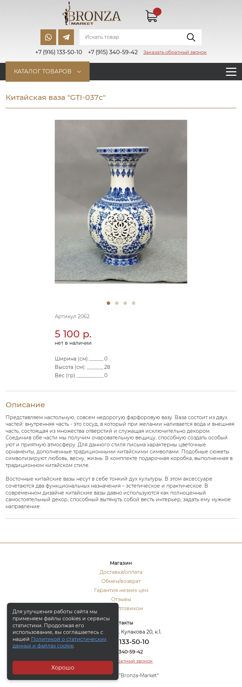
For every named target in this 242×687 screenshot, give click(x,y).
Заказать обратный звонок (175, 52)
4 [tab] (133, 303)
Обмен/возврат (121, 581)
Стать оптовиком (121, 608)
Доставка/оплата (121, 572)
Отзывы (121, 599)
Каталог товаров (42, 71)
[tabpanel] (121, 202)
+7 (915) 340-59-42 (121, 652)
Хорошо (62, 667)
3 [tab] (125, 303)
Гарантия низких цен (121, 590)
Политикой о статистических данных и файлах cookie (59, 642)
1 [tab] (108, 303)
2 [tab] (117, 303)
